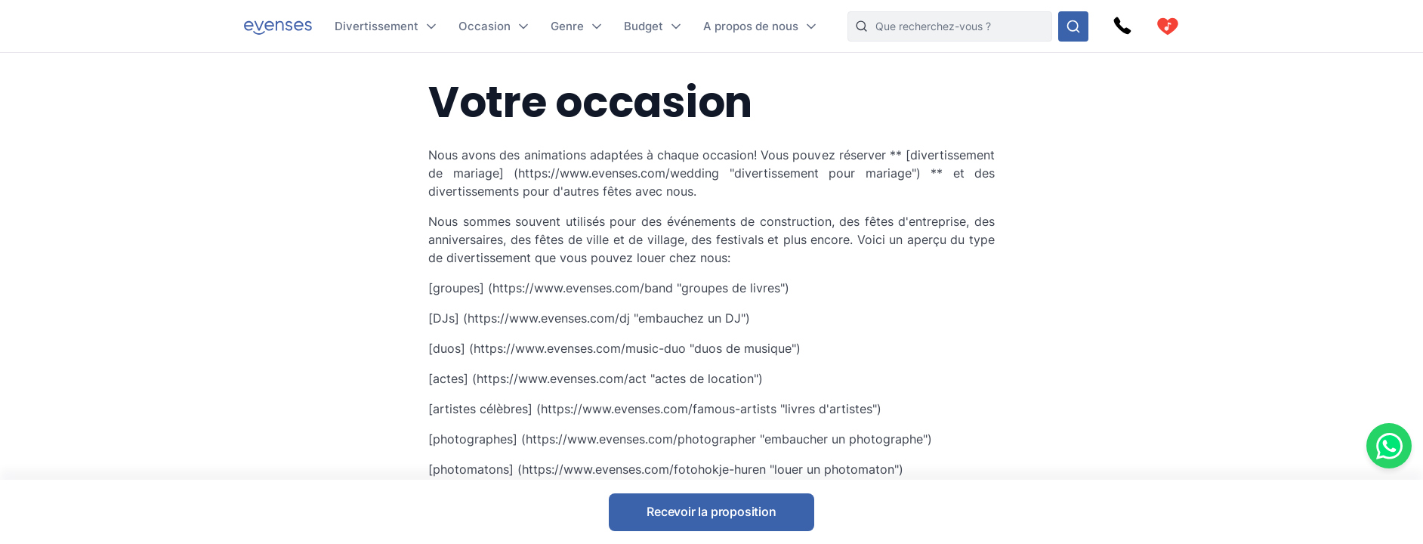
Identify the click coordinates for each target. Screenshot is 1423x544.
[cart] (1167, 26)
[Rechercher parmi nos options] (1073, 26)
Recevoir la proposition (711, 511)
